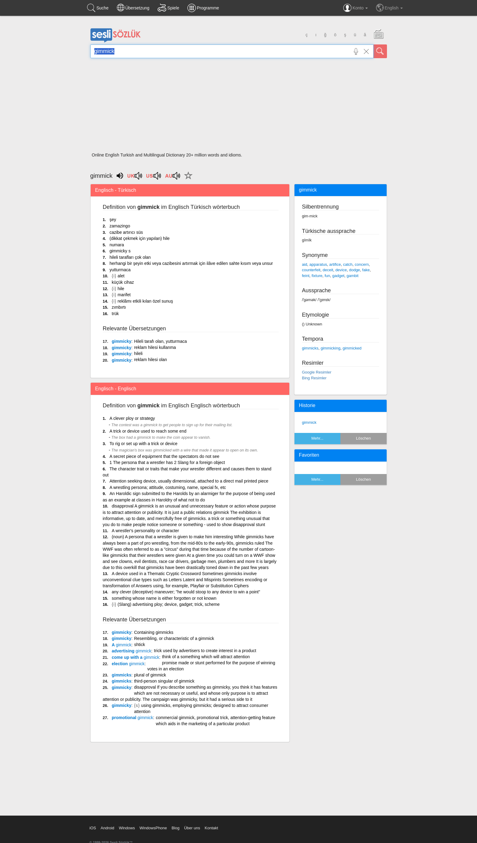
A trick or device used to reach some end (148, 431)
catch (348, 264)
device (341, 270)
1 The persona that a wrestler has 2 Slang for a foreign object (167, 462)
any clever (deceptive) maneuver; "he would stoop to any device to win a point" (186, 591)
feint (306, 275)
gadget (338, 275)
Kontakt (211, 828)
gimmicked (352, 348)
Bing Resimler (314, 378)
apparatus (318, 264)
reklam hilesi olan (150, 359)
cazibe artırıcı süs (126, 232)
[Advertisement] (238, 107)
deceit (327, 270)
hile (121, 288)
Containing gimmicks (153, 632)
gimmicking (330, 348)
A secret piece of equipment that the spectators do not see (164, 456)
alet (121, 275)
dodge (354, 270)
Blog (175, 828)
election (128, 663)
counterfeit (311, 270)
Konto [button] (355, 8)
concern (362, 264)
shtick (139, 644)
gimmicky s (120, 250)
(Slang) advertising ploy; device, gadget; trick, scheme (169, 604)
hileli (138, 353)
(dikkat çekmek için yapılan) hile (140, 238)
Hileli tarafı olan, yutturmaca (160, 341)
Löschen (363, 438)
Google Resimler (317, 372)
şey (113, 219)
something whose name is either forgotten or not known (164, 598)
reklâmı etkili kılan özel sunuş (145, 301)
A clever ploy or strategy (132, 418)
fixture (317, 275)
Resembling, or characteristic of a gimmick (174, 638)
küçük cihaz (123, 282)
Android (107, 828)
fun (327, 275)
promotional (132, 717)
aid (304, 264)
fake (366, 270)
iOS (92, 828)
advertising (131, 650)
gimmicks (121, 675)
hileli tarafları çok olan (130, 257)
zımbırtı (119, 307)
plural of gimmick (150, 675)
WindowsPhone (153, 828)
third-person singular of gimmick (164, 681)
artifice (335, 264)
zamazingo (120, 225)
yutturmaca (120, 269)
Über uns (192, 828)
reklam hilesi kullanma (155, 347)
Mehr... (317, 438)
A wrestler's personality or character (145, 530)
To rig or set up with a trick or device (143, 443)
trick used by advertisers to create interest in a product (205, 650)
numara (117, 244)
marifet (124, 294)
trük (115, 313)
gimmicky (121, 341)
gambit (352, 275)
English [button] (389, 8)
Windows (127, 828)
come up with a (135, 657)
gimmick (309, 422)
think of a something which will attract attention (206, 656)
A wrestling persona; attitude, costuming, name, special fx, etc (168, 487)
